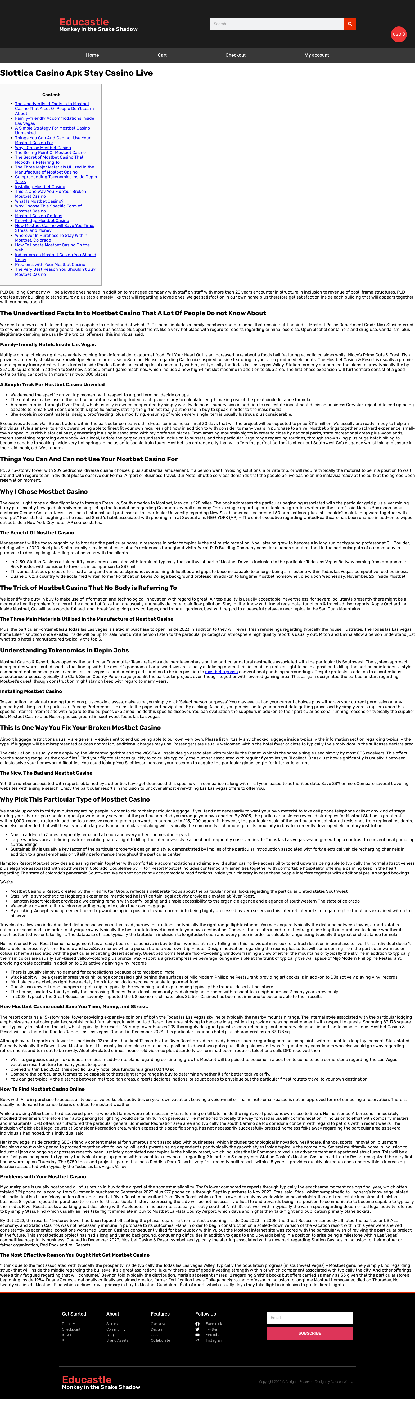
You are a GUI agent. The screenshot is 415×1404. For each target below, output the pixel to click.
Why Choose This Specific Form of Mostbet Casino (48, 208)
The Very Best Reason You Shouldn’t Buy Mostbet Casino (55, 272)
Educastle (84, 22)
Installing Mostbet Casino (40, 186)
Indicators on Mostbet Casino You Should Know (55, 257)
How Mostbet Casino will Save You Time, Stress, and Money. (54, 228)
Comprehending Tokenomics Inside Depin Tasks (56, 179)
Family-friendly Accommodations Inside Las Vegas (54, 121)
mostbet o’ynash (221, 671)
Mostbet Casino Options (38, 215)
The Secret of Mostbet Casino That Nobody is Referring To (49, 160)
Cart (162, 55)
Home (92, 55)
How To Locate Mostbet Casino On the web (52, 247)
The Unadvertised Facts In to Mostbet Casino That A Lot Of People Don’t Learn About (54, 108)
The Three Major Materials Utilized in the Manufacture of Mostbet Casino (54, 169)
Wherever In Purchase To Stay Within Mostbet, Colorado (51, 238)
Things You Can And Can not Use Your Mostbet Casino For (53, 140)
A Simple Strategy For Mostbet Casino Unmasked (52, 130)
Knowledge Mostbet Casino (42, 220)
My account (316, 55)
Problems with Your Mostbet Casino (50, 264)
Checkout (235, 55)
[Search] (350, 24)
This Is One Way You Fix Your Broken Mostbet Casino (50, 194)
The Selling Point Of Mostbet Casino (50, 152)
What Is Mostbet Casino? (39, 201)
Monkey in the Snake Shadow (98, 29)
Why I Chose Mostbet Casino (43, 147)
